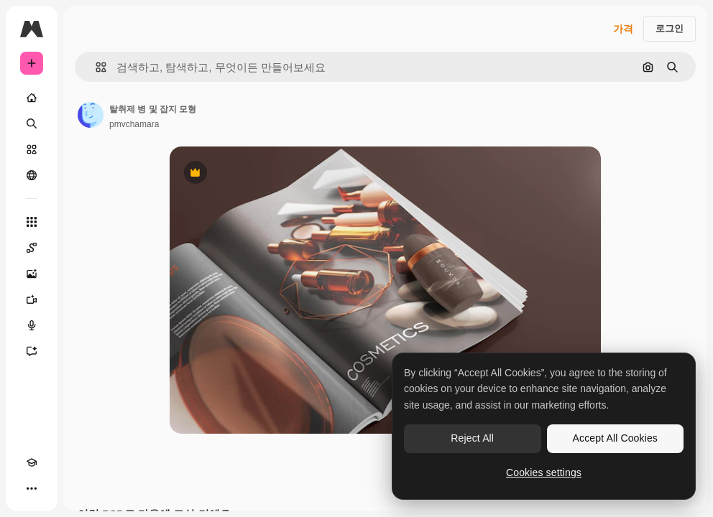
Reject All (472, 438)
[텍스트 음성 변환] (31, 325)
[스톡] (31, 149)
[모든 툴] (31, 221)
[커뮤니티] (31, 175)
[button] (95, 67)
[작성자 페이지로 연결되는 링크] (91, 115)
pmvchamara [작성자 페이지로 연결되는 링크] (134, 124)
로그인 (670, 28)
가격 (623, 28)
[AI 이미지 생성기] (31, 273)
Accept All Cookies (615, 438)
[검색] (31, 123)
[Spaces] (31, 247)
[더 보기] (31, 488)
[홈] (31, 97)
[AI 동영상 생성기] (31, 299)
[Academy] (31, 462)
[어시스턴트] (31, 351)
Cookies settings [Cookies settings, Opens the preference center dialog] (543, 472)
